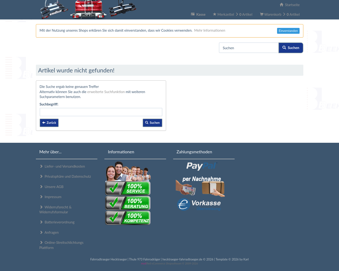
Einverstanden (288, 31)
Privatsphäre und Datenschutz (65, 176)
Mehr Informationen (209, 30)
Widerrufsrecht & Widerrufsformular (55, 209)
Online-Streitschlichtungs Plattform (61, 244)
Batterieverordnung (57, 222)
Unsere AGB (51, 186)
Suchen (290, 47)
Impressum (50, 197)
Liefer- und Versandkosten (62, 166)
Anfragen (49, 232)
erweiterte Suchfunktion (106, 92)
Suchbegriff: (49, 104)
